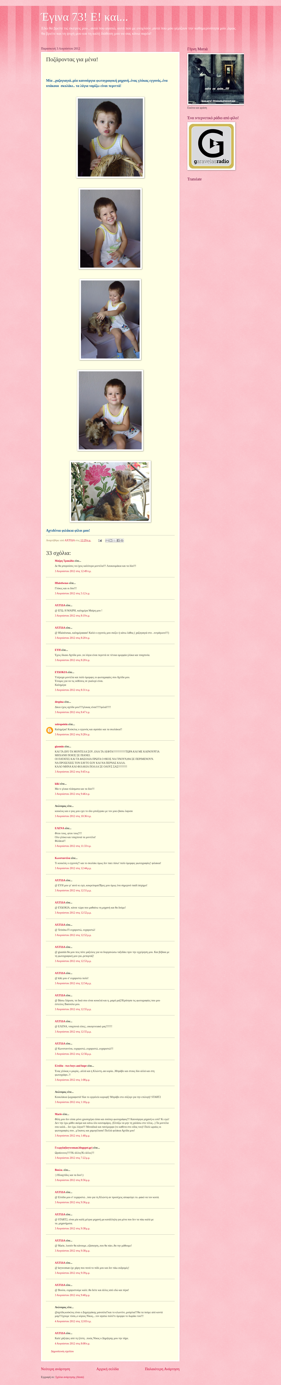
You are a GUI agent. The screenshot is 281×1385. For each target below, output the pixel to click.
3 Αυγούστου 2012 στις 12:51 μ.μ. (73, 890)
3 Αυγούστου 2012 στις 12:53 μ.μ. (73, 961)
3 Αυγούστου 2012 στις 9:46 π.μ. (72, 793)
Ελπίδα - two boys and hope (71, 1065)
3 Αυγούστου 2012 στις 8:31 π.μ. (72, 690)
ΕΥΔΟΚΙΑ (61, 672)
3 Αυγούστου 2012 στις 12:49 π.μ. (73, 571)
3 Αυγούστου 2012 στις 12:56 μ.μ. (73, 1053)
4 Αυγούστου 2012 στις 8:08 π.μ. (72, 1343)
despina (59, 701)
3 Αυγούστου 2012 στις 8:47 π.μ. (72, 712)
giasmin (59, 746)
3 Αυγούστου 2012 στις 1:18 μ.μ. (72, 1102)
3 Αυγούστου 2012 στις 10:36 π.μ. (73, 816)
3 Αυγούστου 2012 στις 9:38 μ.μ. (72, 1228)
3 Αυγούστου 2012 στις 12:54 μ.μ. (73, 983)
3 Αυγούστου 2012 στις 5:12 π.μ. (72, 593)
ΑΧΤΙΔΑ (60, 605)
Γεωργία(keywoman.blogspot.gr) (73, 1147)
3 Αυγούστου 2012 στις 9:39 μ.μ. (72, 1272)
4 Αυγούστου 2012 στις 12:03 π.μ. (73, 1321)
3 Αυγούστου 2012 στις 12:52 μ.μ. (73, 912)
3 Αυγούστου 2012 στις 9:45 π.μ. (72, 771)
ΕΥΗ (58, 650)
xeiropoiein (61, 724)
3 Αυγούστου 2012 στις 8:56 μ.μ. (72, 1180)
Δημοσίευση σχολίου (62, 1351)
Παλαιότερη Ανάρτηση (162, 1369)
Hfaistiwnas (61, 583)
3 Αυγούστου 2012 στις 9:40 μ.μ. (72, 1295)
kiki (57, 783)
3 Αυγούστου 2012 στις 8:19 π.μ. (72, 615)
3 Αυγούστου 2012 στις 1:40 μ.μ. (72, 1135)
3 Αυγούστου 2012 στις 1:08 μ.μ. (72, 1079)
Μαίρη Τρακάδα (64, 560)
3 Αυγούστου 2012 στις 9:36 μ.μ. (72, 1202)
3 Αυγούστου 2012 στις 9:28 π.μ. (72, 734)
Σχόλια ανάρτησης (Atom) (69, 1377)
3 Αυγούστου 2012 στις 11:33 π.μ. (73, 846)
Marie (58, 1114)
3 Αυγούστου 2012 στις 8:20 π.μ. (72, 637)
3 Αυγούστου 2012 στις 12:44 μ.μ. (73, 868)
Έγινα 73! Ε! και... (84, 16)
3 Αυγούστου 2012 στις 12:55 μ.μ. (73, 1009)
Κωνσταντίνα (62, 858)
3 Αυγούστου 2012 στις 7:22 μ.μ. (72, 1157)
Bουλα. (59, 1170)
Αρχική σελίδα (107, 1369)
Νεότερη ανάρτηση (55, 1369)
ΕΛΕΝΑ (59, 828)
